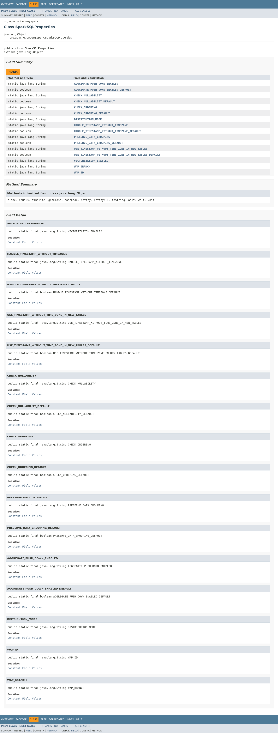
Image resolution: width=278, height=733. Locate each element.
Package (21, 4)
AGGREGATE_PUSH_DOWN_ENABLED (96, 83)
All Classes (82, 10)
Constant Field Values (25, 242)
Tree (44, 4)
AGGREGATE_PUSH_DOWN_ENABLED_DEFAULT (102, 89)
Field (29, 15)
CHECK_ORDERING (85, 107)
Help (79, 4)
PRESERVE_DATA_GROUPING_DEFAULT (98, 142)
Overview (7, 4)
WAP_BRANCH (82, 166)
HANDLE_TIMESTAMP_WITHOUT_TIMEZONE (101, 125)
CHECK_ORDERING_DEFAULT (92, 113)
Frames (47, 10)
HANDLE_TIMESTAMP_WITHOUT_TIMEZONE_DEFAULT (107, 131)
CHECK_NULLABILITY (88, 95)
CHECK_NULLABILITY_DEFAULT (94, 101)
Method (51, 15)
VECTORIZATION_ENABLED (91, 160)
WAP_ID (79, 172)
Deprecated (56, 4)
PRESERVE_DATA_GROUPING (92, 136)
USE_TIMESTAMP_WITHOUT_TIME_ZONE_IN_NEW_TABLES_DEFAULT (117, 154)
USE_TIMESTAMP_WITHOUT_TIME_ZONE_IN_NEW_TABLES (110, 148)
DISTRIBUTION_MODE (88, 119)
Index (70, 4)
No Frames (61, 10)
